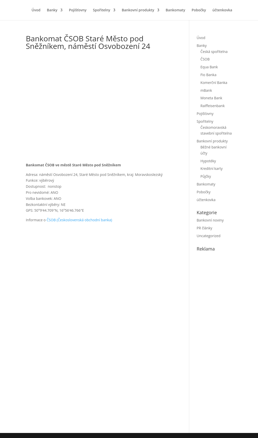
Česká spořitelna (214, 51)
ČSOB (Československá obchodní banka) (79, 219)
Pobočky (199, 10)
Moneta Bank (211, 98)
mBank (206, 90)
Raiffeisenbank (213, 105)
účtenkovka (222, 10)
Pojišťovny (77, 10)
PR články (204, 228)
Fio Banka (208, 74)
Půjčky (206, 176)
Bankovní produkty (138, 10)
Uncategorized (208, 235)
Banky (52, 10)
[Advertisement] (227, 341)
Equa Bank (209, 67)
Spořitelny (101, 10)
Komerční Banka (214, 82)
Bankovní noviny (210, 220)
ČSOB (205, 59)
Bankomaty (175, 10)
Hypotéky (208, 161)
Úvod (35, 10)
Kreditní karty (212, 168)
